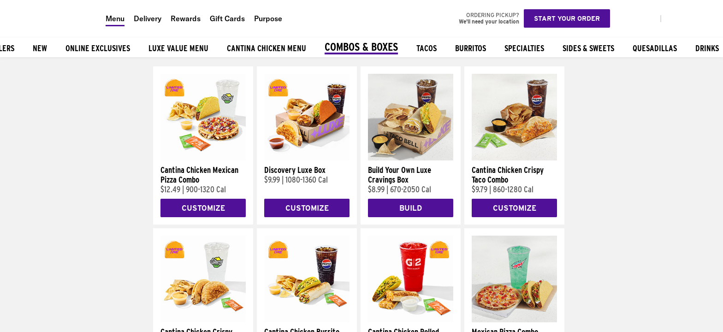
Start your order (567, 18)
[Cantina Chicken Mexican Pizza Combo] (203, 158)
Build (410, 208)
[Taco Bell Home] (50, 18)
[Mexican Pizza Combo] (514, 320)
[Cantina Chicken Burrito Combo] (307, 320)
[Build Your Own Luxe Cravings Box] (410, 158)
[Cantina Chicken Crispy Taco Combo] (514, 158)
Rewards (186, 18)
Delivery (147, 18)
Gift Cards (227, 18)
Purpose (268, 18)
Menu (115, 18)
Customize (203, 208)
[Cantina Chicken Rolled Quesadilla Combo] (410, 320)
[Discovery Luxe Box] (307, 158)
